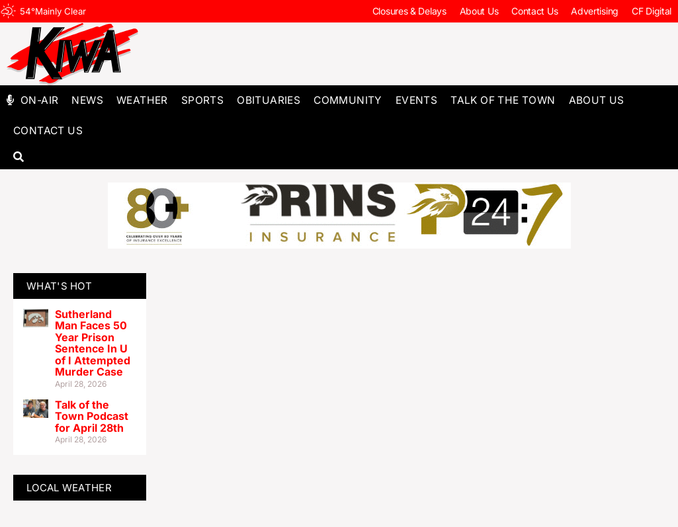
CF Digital (651, 11)
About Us (479, 11)
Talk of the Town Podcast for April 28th (91, 416)
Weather (142, 100)
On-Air (39, 100)
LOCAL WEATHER (69, 487)
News (87, 100)
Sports (202, 100)
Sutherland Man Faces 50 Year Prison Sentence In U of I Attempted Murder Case (92, 343)
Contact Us (534, 11)
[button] (18, 157)
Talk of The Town (502, 100)
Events (416, 100)
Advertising (594, 11)
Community (348, 100)
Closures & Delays (409, 11)
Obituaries (268, 100)
